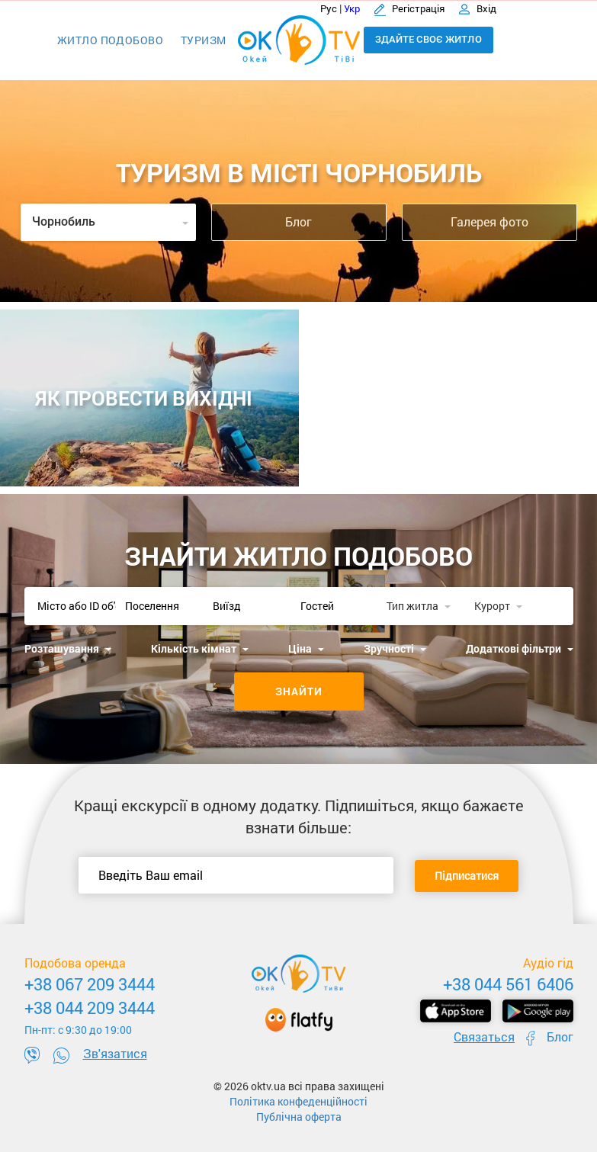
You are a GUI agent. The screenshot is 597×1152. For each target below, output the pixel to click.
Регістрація (410, 8)
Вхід (477, 8)
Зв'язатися (115, 1053)
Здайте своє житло (428, 39)
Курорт (498, 605)
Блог (298, 221)
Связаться (484, 1036)
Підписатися (467, 875)
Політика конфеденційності (298, 1101)
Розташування (67, 648)
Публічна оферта (299, 1116)
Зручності (395, 648)
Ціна (306, 648)
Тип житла (419, 605)
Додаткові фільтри (519, 648)
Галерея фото (489, 221)
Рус (328, 8)
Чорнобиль (110, 221)
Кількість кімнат (200, 648)
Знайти (299, 691)
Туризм (203, 40)
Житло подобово (110, 40)
